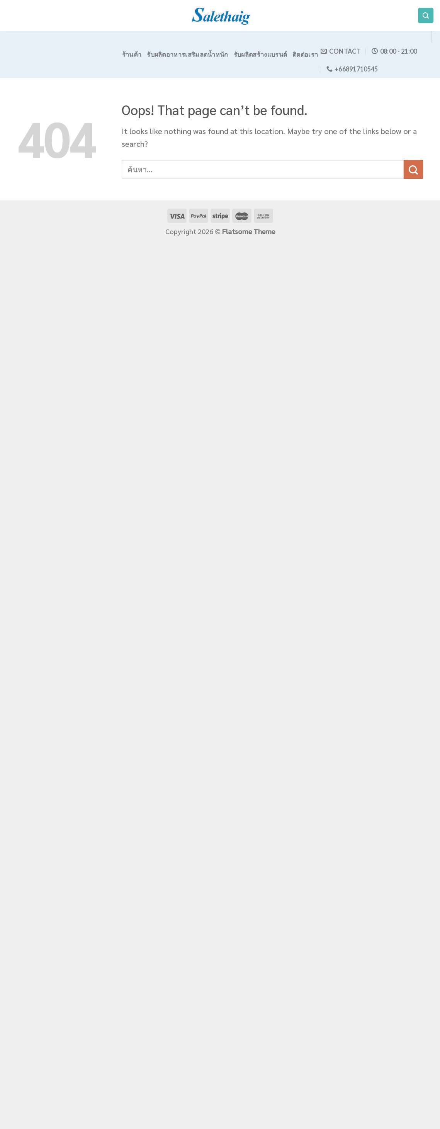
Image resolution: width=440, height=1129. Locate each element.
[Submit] (413, 169)
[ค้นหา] (425, 16)
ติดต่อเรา (305, 54)
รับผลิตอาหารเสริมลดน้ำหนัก (187, 54)
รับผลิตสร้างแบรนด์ (260, 54)
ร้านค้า (132, 54)
